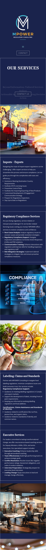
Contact (23, 53)
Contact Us (23, 94)
